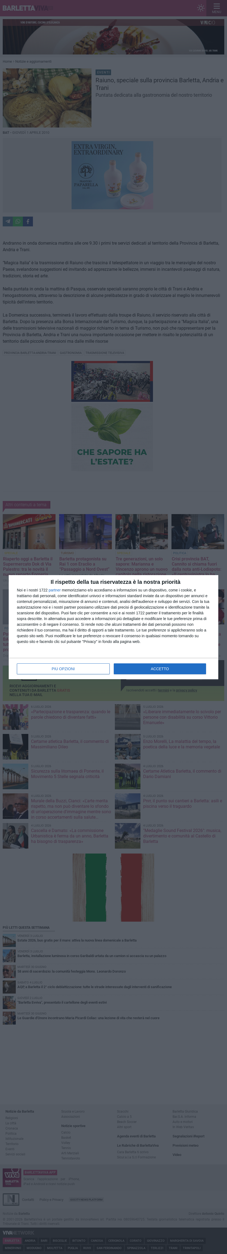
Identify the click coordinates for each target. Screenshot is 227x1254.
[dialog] (113, 627)
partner (55, 590)
